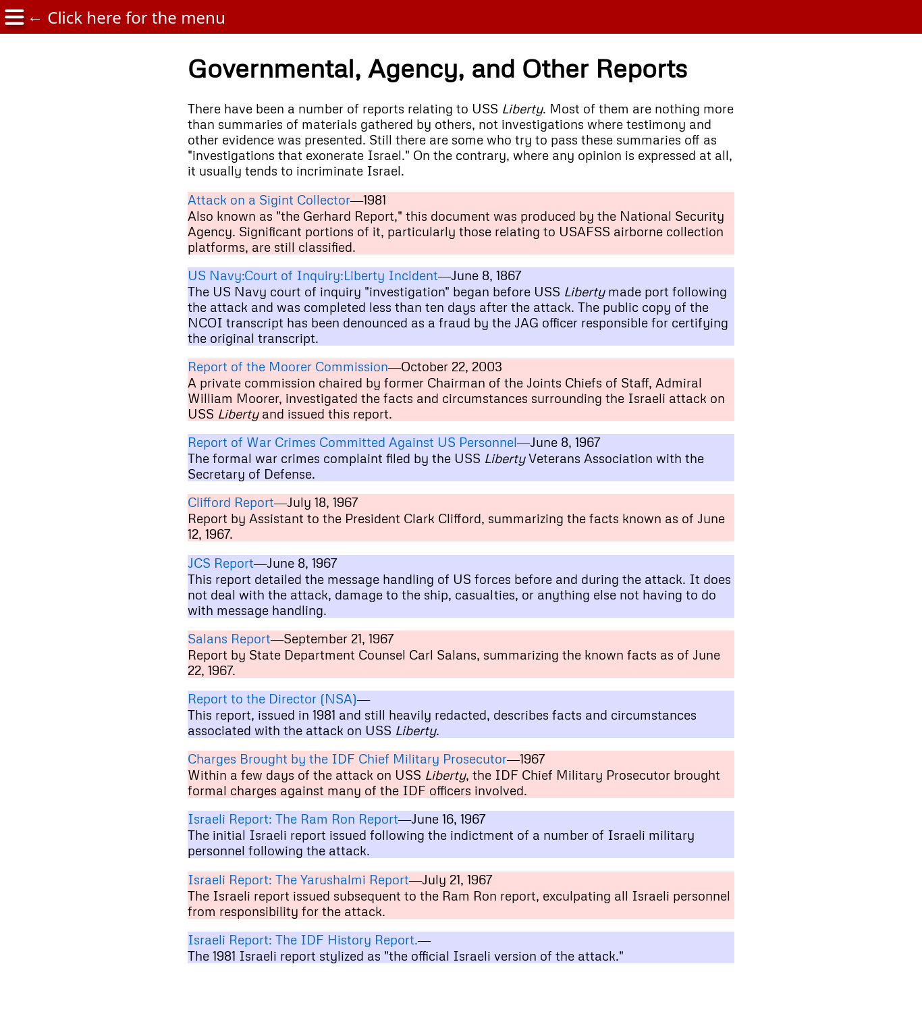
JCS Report (221, 562)
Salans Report (229, 638)
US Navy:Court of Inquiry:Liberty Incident (313, 275)
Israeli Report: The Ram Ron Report (293, 818)
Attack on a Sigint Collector (269, 199)
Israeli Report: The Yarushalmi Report (298, 879)
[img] (13, 17)
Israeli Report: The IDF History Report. (303, 939)
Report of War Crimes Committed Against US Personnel (352, 442)
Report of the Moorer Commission (288, 366)
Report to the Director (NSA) (272, 698)
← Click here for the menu (126, 17)
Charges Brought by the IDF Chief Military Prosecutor (347, 758)
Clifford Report (231, 502)
